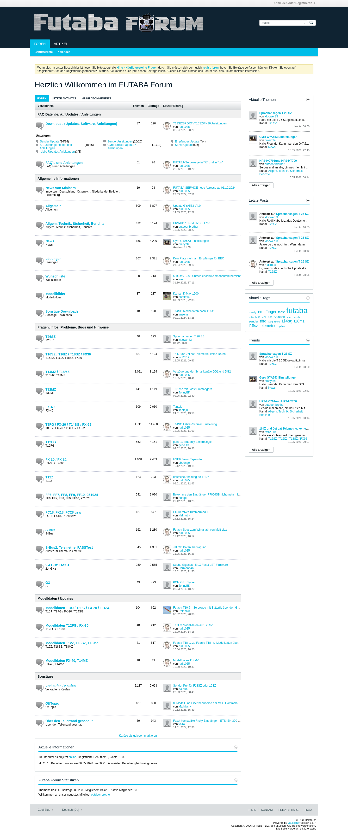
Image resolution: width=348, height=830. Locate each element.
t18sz (253, 326)
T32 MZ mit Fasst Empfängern (192, 389)
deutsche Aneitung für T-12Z (191, 477)
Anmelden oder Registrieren (294, 3)
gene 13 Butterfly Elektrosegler (192, 442)
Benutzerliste (44, 52)
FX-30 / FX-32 (56, 460)
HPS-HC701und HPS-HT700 (191, 223)
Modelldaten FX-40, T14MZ (66, 661)
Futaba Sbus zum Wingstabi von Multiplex (200, 529)
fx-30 (257, 317)
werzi (182, 279)
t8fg (263, 321)
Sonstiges (45, 676)
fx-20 (251, 317)
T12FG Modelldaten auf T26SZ (193, 625)
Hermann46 (186, 568)
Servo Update (184, 145)
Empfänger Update (187, 141)
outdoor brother (188, 226)
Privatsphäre (288, 809)
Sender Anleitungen (120, 141)
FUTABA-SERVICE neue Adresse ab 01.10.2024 (204, 187)
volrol (182, 724)
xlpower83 (185, 339)
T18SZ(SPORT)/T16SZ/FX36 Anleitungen (200, 123)
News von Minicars (60, 188)
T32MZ (50, 389)
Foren (40, 44)
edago (182, 498)
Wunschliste (55, 276)
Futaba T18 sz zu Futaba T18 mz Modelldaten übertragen (210, 642)
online (72, 757)
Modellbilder (55, 294)
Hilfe (252, 809)
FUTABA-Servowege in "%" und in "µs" (198, 162)
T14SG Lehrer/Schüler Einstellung (195, 424)
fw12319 (184, 357)
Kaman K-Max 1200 (186, 293)
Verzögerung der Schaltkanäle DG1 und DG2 (202, 371)
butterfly (252, 312)
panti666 (184, 297)
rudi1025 (184, 127)
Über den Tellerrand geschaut (69, 721)
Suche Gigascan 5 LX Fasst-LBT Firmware (200, 564)
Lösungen (53, 259)
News (49, 241)
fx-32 (263, 317)
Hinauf (308, 809)
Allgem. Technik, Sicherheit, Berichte (75, 223)
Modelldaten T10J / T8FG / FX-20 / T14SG (78, 608)
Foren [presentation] (42, 98)
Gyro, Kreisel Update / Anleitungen (121, 146)
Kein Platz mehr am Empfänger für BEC (198, 258)
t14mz (277, 322)
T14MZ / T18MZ (57, 372)
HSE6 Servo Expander (187, 459)
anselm (183, 314)
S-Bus (50, 530)
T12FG (50, 442)
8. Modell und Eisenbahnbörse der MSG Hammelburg (207, 703)
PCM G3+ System (184, 582)
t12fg (270, 322)
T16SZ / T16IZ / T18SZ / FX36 (68, 354)
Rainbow (184, 611)
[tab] (42, 98)
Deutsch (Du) (72, 809)
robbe (289, 317)
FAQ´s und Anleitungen (64, 163)
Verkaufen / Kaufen (60, 686)
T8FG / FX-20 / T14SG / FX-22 (68, 424)
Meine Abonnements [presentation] (96, 98)
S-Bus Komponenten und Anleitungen (56, 146)
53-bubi (183, 689)
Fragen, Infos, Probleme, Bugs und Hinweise (73, 327)
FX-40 (50, 407)
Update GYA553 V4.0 (187, 205)
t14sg (287, 321)
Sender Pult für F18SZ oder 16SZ (194, 685)
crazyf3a (184, 244)
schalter (297, 317)
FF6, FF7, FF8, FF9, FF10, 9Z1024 (71, 495)
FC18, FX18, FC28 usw (63, 512)
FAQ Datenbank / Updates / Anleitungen (69, 114)
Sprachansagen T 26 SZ (188, 336)
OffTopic (52, 703)
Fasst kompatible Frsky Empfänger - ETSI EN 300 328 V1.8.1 (212, 720)
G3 (47, 583)
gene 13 (184, 445)
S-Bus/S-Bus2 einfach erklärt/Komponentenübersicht (207, 276)
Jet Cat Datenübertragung (189, 547)
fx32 (270, 317)
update (281, 326)
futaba (297, 310)
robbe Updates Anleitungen (57, 151)
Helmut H (185, 515)
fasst (281, 312)
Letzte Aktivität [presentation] (64, 98)
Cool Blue (45, 809)
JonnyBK (184, 392)
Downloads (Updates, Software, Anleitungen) (81, 124)
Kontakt (267, 809)
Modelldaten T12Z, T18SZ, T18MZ (71, 643)
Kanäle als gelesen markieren (138, 735)
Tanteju (177, 406)
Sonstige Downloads (62, 311)
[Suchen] (283, 23)
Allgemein (53, 206)
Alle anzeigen (261, 185)
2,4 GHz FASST (57, 565)
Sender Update (49, 141)
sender (253, 321)
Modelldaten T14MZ (186, 660)
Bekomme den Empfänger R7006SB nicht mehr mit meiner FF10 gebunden (221, 494)
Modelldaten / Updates (55, 598)
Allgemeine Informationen (58, 178)
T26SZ (50, 337)
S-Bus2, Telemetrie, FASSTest (69, 547)
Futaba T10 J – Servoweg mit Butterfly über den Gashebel (210, 607)
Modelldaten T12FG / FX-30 (66, 625)
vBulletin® (294, 822)
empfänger (267, 312)
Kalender (63, 52)
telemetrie (268, 326)
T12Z (49, 477)
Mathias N (185, 706)
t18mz (299, 321)
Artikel (61, 44)
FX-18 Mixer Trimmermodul (190, 512)
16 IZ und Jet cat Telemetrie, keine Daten (199, 354)
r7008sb (279, 317)
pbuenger (185, 462)
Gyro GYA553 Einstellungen (191, 241)
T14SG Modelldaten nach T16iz (193, 311)
